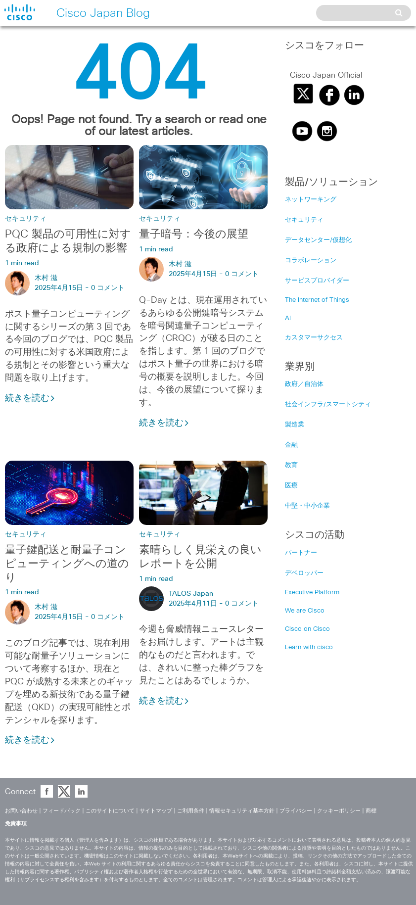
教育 (291, 465)
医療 (291, 485)
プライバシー (295, 810)
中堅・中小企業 (307, 506)
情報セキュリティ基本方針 (242, 810)
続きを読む (30, 398)
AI (288, 318)
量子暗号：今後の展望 (193, 234)
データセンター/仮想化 (318, 240)
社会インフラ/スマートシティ (328, 404)
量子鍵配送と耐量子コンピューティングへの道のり (67, 564)
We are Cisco (304, 611)
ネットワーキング (310, 199)
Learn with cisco (309, 647)
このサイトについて (110, 810)
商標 (371, 810)
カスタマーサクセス (314, 337)
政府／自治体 (304, 384)
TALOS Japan (191, 593)
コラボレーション (310, 260)
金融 (291, 445)
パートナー (301, 553)
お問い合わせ (21, 810)
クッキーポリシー (339, 810)
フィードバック (62, 810)
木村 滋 (46, 278)
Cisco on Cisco (307, 629)
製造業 (294, 425)
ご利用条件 (190, 810)
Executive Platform (312, 592)
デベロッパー (304, 573)
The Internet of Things (317, 300)
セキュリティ (25, 218)
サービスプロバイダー (317, 281)
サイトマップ (155, 810)
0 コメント (108, 288)
